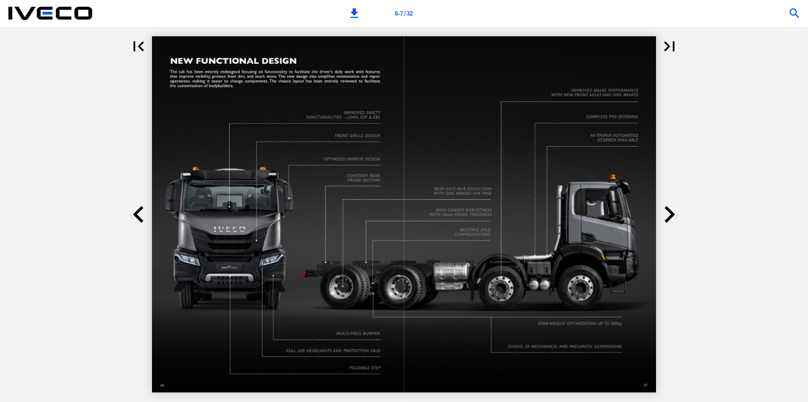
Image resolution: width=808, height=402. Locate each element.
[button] (354, 13)
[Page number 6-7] (404, 13)
